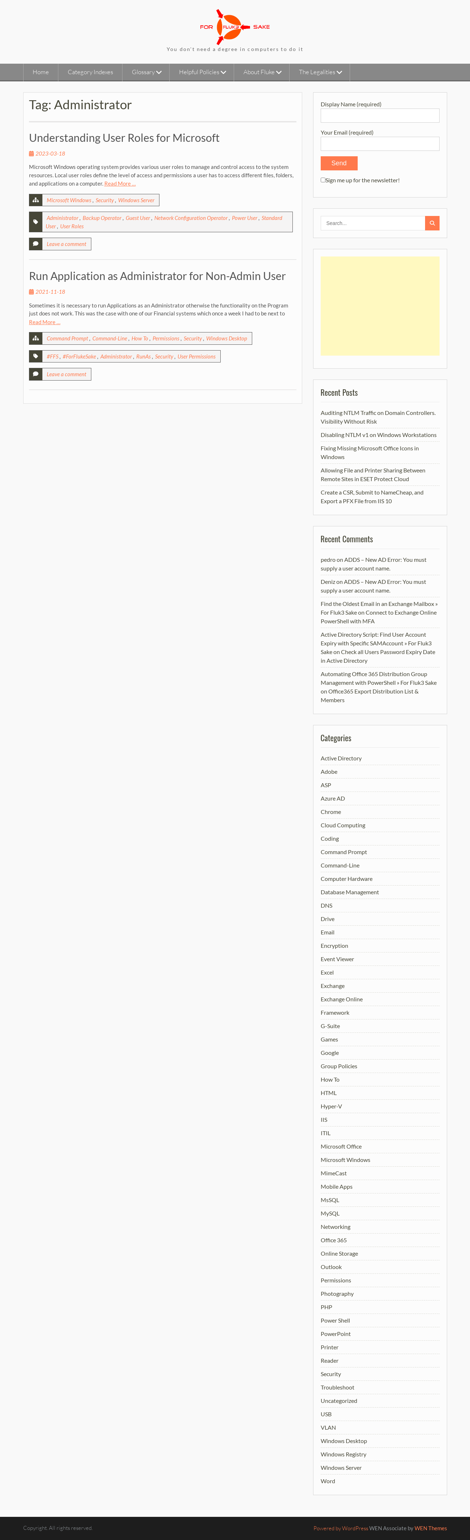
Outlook (331, 1266)
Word (328, 1480)
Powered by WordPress (340, 1528)
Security (105, 200)
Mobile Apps (337, 1186)
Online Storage (339, 1253)
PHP (326, 1306)
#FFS (52, 356)
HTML (329, 1092)
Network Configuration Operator (191, 218)
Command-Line (109, 338)
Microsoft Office (341, 1146)
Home (41, 72)
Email (327, 932)
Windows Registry (343, 1454)
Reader (329, 1360)
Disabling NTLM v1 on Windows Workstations (379, 434)
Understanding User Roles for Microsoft (124, 137)
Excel (327, 972)
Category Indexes (90, 72)
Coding (330, 838)
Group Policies (339, 1065)
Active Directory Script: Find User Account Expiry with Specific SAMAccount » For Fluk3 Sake (376, 643)
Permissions (166, 338)
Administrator (62, 218)
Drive (327, 918)
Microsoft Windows (69, 200)
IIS (324, 1119)
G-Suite (330, 1025)
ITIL (325, 1132)
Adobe (329, 771)
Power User (244, 218)
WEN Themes (431, 1528)
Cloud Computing (343, 825)
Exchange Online (342, 999)
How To (140, 338)
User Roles (72, 226)
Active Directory (341, 758)
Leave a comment (66, 244)
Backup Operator (102, 218)
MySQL (330, 1213)
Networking (335, 1226)
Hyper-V (331, 1106)
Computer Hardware (347, 878)
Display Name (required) (380, 109)
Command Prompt (67, 338)
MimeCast (334, 1173)
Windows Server (136, 200)
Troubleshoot (337, 1387)
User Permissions (197, 356)
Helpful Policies (199, 72)
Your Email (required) (380, 138)
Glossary (143, 72)
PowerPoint (336, 1333)
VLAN (328, 1427)
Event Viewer (337, 958)
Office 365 (334, 1239)
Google (330, 1052)
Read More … (120, 183)
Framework (335, 1012)
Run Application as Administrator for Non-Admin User (157, 275)
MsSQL (330, 1199)
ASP (326, 784)
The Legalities (317, 72)
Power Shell (335, 1320)
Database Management (350, 891)
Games (329, 1039)
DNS (326, 905)
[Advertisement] (380, 306)
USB (326, 1413)
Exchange (333, 985)
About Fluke (259, 72)
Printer (329, 1347)
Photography (337, 1293)
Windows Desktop (226, 338)
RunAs (143, 356)
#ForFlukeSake (79, 356)
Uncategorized (339, 1400)
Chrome (331, 811)
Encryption (334, 945)
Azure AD (333, 798)
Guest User (138, 218)
